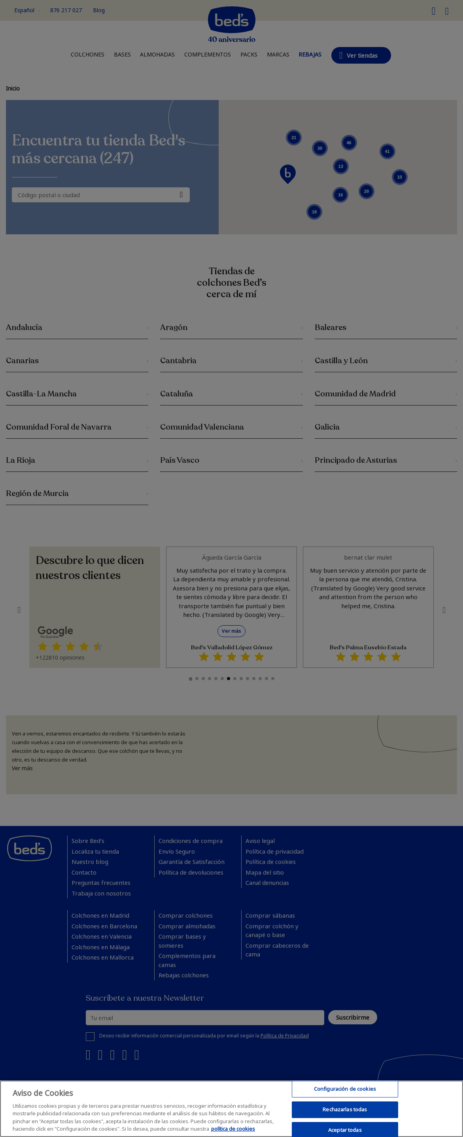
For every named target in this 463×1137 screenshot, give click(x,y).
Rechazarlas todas (345, 1109)
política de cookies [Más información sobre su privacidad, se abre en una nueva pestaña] (233, 1128)
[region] (231, 1108)
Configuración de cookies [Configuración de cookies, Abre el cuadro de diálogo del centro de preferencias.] (345, 1089)
